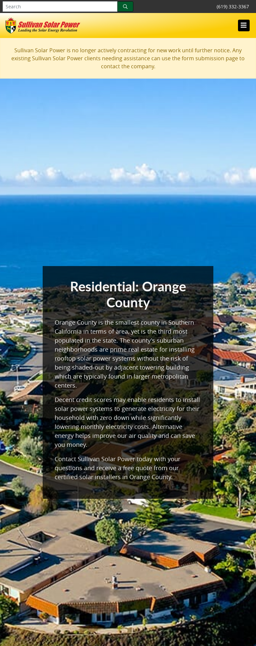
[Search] (125, 6)
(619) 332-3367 (233, 6)
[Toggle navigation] (244, 25)
